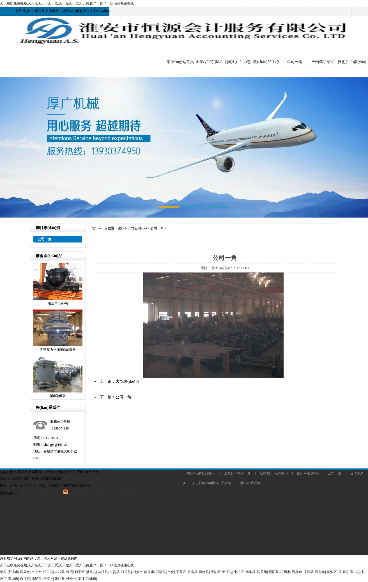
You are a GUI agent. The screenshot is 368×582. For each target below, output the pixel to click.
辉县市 (25, 572)
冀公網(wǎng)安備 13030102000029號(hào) (96, 493)
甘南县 (192, 572)
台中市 (36, 572)
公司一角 (295, 62)
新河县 (227, 572)
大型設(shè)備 (127, 381)
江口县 (48, 572)
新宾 (3, 572)
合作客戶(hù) (323, 62)
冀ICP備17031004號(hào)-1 (39, 493)
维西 (69, 572)
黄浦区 (332, 572)
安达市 (13, 572)
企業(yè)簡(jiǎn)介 (237, 473)
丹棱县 (71, 579)
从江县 (103, 572)
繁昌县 (91, 572)
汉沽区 (216, 572)
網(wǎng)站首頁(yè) (132, 228)
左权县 (60, 572)
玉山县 (355, 572)
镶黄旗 (262, 572)
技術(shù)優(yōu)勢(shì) (214, 483)
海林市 (297, 572)
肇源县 (343, 572)
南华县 (250, 572)
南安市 (149, 572)
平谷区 (181, 572)
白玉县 (126, 572)
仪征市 (25, 579)
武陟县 (161, 572)
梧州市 (285, 572)
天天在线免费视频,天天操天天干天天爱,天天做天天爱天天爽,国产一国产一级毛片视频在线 (67, 3)
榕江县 (48, 579)
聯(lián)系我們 (250, 483)
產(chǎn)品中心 (266, 62)
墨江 (81, 579)
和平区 (80, 572)
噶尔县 (60, 579)
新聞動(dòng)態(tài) (274, 473)
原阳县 (274, 572)
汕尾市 (36, 579)
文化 (170, 572)
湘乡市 (138, 572)
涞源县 (308, 572)
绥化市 (320, 572)
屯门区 (239, 572)
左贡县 (114, 572)
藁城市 (13, 579)
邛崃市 (91, 579)
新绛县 (204, 572)
